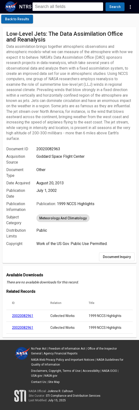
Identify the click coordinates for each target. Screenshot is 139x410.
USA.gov (36, 375)
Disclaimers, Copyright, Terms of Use (55, 371)
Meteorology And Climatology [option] (63, 218)
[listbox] (84, 218)
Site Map (54, 382)
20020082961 (22, 316)
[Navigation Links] (130, 7)
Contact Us (38, 382)
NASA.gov (50, 375)
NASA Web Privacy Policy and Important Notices (62, 359)
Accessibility (91, 371)
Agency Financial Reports (61, 353)
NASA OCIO (109, 371)
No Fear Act (38, 348)
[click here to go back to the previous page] (17, 19)
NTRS (25, 7)
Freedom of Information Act (67, 348)
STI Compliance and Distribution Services (73, 395)
